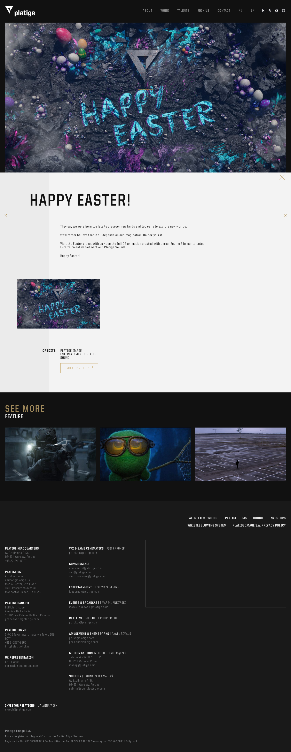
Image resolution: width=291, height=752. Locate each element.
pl (240, 11)
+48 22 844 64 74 (16, 561)
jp (253, 11)
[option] (58, 304)
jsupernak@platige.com (84, 591)
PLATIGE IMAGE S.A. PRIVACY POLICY (259, 525)
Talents (183, 11)
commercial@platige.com (85, 568)
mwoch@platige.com (18, 709)
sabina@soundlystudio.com (87, 688)
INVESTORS (277, 518)
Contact (224, 11)
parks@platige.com (81, 638)
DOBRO (258, 518)
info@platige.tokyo (17, 646)
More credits (80, 368)
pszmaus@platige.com (83, 642)
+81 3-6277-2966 (15, 642)
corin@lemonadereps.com (22, 666)
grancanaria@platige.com (22, 619)
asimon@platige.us (17, 580)
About (147, 11)
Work (164, 11)
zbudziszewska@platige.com (87, 576)
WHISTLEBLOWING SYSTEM (207, 525)
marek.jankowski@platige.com (88, 607)
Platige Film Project (202, 518)
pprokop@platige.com (83, 553)
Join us (203, 11)
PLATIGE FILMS (236, 518)
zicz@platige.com (80, 572)
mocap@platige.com (82, 665)
